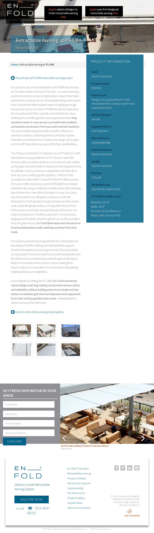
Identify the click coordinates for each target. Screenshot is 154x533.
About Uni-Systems (79, 507)
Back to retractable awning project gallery (37, 312)
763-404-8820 (38, 510)
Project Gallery (76, 498)
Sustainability (75, 488)
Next (64, 438)
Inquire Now (74, 503)
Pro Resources (76, 493)
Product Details (76, 478)
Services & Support (78, 483)
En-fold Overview (78, 468)
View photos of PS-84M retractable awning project (42, 78)
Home (14, 64)
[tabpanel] (107, 417)
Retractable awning (79, 473)
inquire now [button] (31, 499)
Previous (109, 438)
